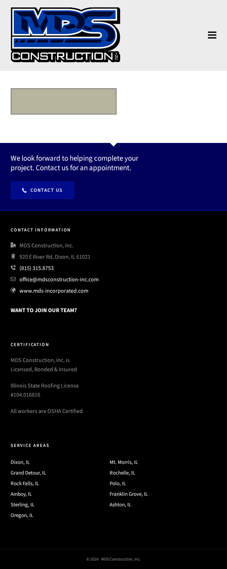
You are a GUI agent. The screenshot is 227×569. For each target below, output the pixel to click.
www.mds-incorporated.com (53, 290)
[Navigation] (212, 35)
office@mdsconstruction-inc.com (59, 279)
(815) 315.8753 (36, 268)
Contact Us (42, 190)
